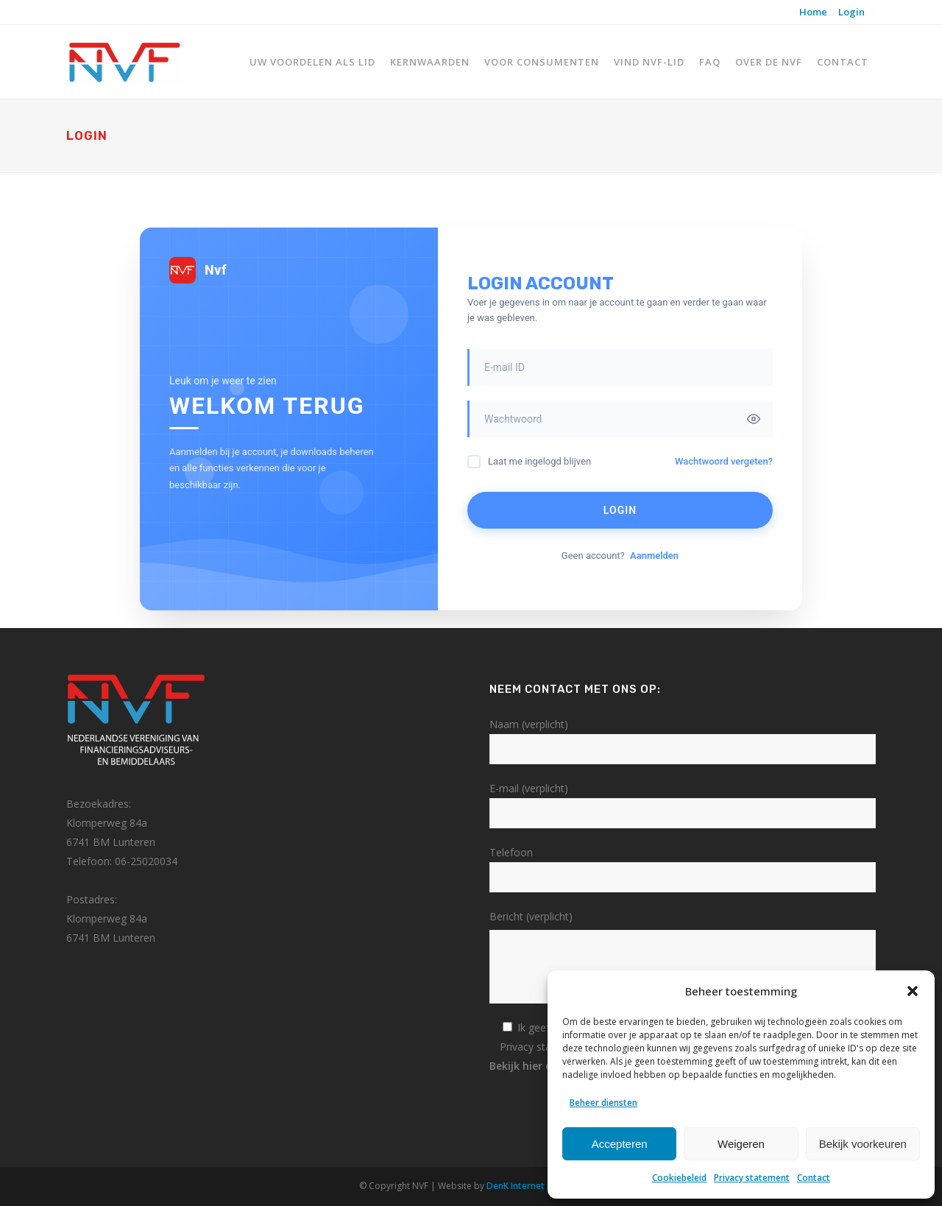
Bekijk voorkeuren (863, 1144)
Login (851, 11)
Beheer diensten (603, 1102)
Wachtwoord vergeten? (724, 461)
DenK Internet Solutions (536, 1185)
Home (813, 11)
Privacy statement (752, 1177)
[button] (912, 991)
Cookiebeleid (679, 1177)
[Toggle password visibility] (753, 419)
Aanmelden (654, 555)
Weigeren (741, 1144)
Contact (813, 1177)
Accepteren (620, 1144)
